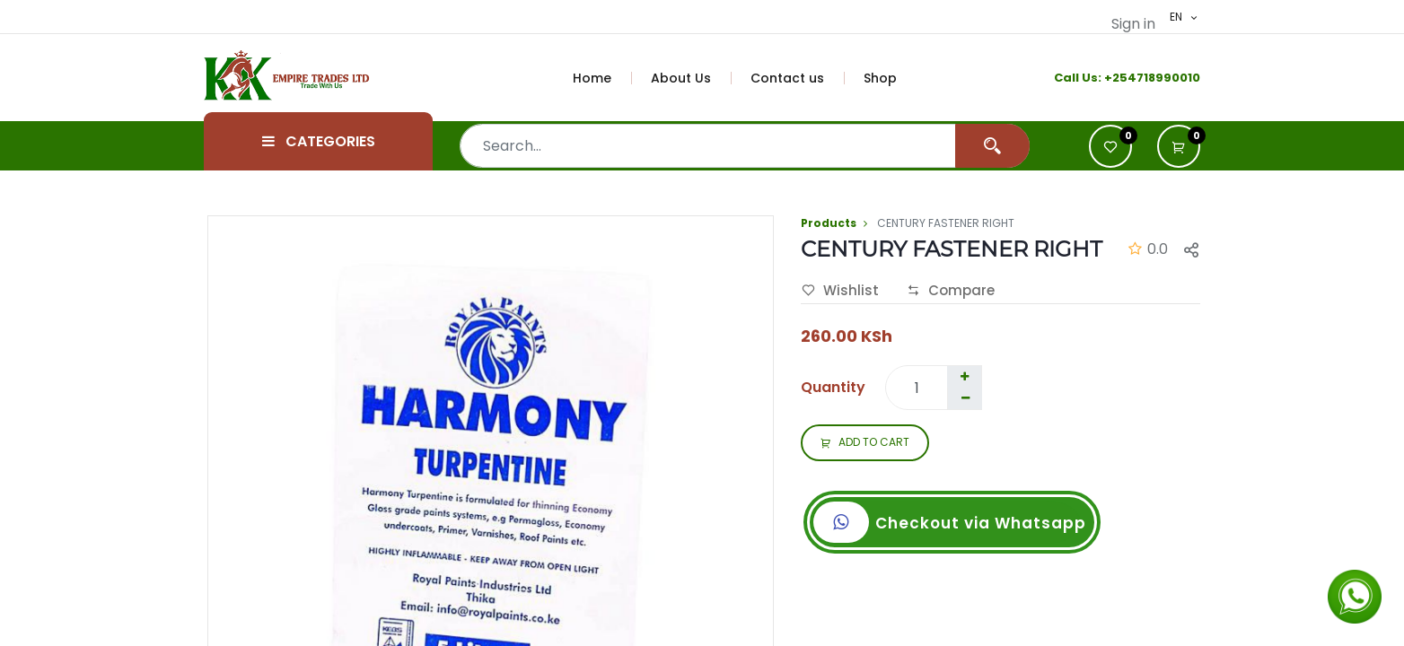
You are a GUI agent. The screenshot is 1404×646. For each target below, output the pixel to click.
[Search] (992, 146)
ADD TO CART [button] (864, 443)
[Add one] (964, 377)
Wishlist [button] (840, 290)
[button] (1178, 146)
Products (828, 223)
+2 (1111, 77)
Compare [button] (951, 290)
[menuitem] (602, 78)
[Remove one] (965, 398)
